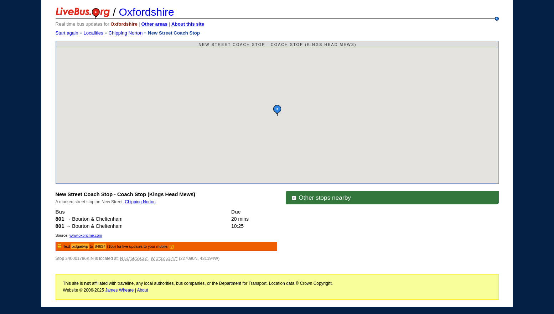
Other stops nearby (321, 197)
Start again (67, 33)
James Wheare (119, 290)
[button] (277, 110)
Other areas (154, 24)
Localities (93, 33)
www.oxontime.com (85, 235)
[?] (172, 246)
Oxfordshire (146, 12)
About (142, 290)
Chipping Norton (125, 33)
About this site (187, 24)
